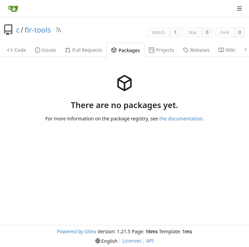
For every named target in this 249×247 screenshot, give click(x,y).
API (150, 240)
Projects (161, 50)
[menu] (106, 241)
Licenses (132, 240)
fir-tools (38, 29)
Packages (125, 50)
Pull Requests (83, 50)
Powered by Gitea (76, 231)
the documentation (180, 118)
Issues (45, 50)
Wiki (227, 50)
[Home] (13, 8)
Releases (196, 50)
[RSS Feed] (58, 30)
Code (16, 50)
